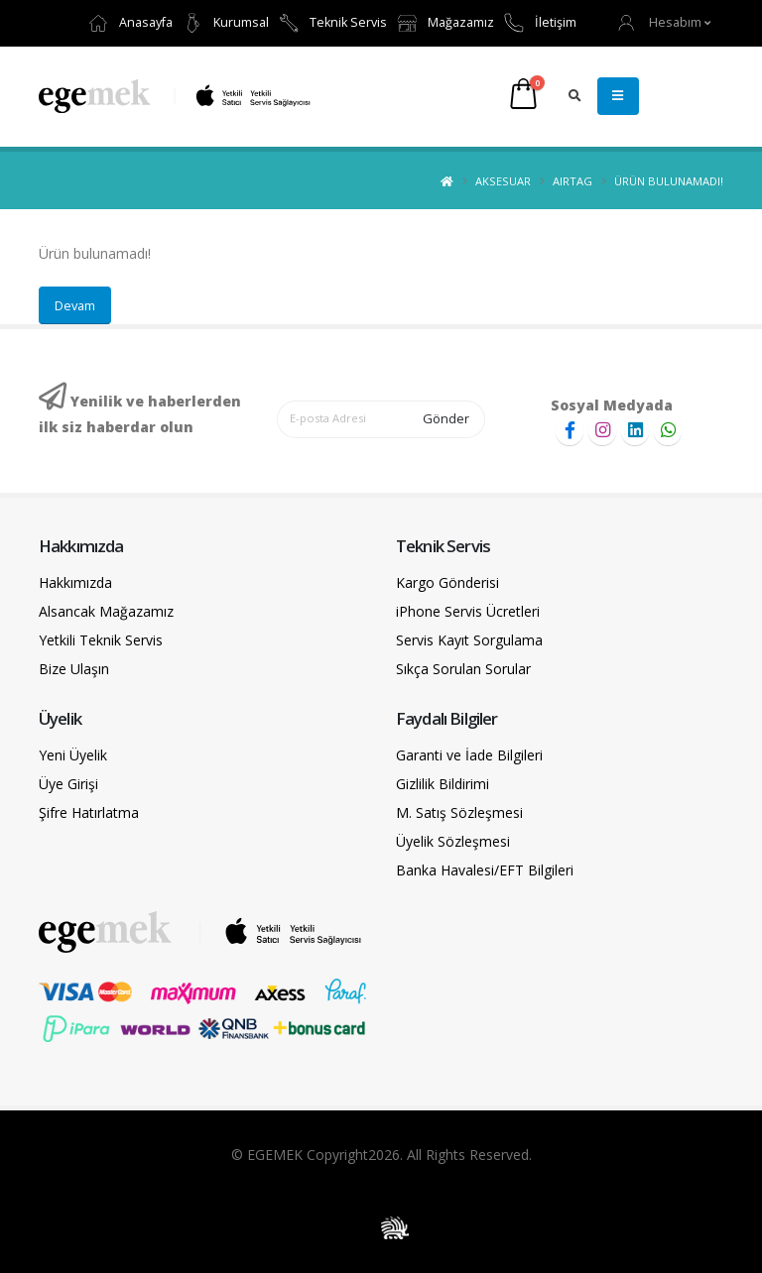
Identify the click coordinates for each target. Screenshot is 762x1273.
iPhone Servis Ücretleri (468, 611)
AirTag (572, 181)
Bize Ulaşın (74, 668)
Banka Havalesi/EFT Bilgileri (484, 870)
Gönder (446, 418)
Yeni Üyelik (73, 755)
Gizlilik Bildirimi (442, 783)
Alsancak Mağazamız (106, 611)
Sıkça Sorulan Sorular (463, 668)
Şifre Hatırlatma (89, 812)
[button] (664, 22)
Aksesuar (503, 181)
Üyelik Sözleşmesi (453, 841)
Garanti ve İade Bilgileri (469, 755)
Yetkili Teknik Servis (101, 640)
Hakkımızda (75, 582)
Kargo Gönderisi (447, 582)
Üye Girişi (68, 783)
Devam (75, 305)
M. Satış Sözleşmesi (459, 812)
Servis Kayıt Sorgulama (469, 640)
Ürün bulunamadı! (668, 181)
